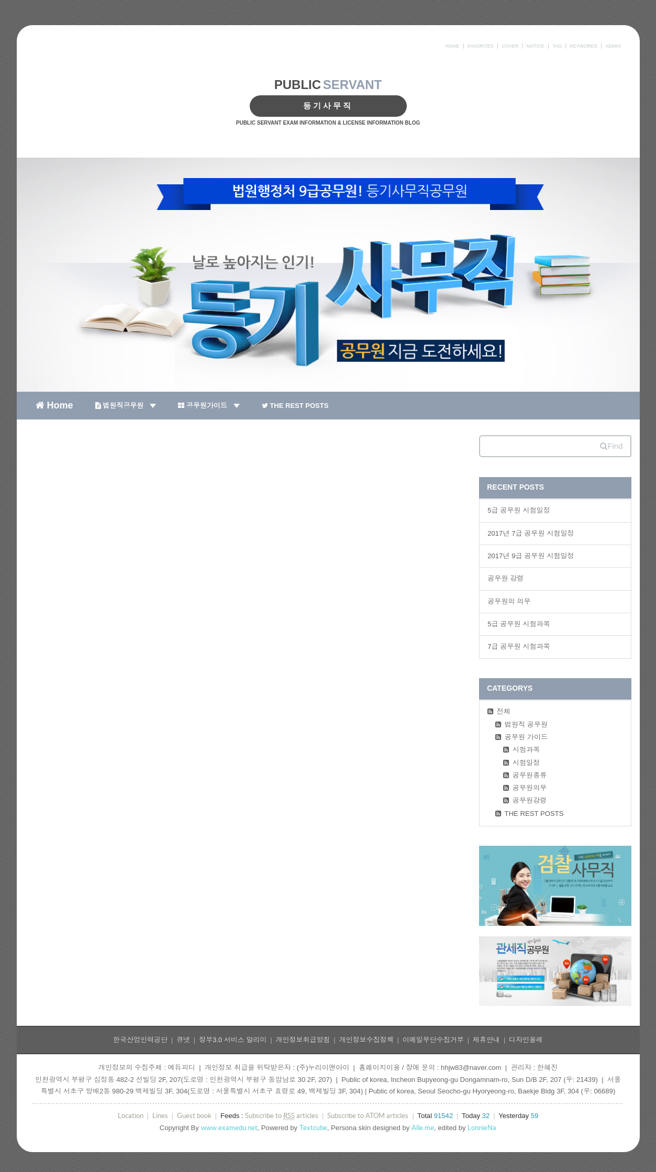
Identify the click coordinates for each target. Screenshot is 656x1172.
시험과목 (526, 750)
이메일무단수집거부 (433, 1040)
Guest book (194, 1116)
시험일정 (526, 763)
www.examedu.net (229, 1128)
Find (611, 445)
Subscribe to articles (281, 1116)
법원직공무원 (126, 406)
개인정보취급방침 (303, 1040)
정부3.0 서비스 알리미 (232, 1040)
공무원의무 (530, 788)
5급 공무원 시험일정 (518, 510)
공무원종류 (530, 775)
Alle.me (423, 1128)
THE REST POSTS (295, 406)
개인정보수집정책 (366, 1040)
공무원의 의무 (508, 601)
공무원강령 (530, 800)
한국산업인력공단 (140, 1040)
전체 (503, 711)
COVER (510, 46)
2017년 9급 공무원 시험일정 (530, 556)
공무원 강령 (505, 578)
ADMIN (613, 46)
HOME (452, 46)
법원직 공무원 (526, 724)
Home (54, 405)
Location (130, 1116)
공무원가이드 (209, 406)
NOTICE (535, 46)
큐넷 (183, 1040)
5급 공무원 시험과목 (518, 624)
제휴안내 (486, 1040)
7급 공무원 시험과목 (518, 646)
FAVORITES (481, 46)
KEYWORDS (584, 46)
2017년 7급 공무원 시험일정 (530, 533)
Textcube (313, 1128)
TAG (557, 46)
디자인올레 (526, 1040)
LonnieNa (482, 1128)
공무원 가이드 (526, 737)
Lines (160, 1116)
